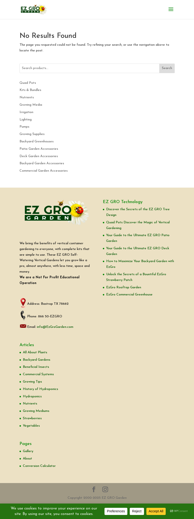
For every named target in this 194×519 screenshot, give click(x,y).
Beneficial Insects (36, 367)
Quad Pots (28, 83)
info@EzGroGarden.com (55, 327)
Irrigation (26, 112)
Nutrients (27, 97)
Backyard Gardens (36, 360)
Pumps (24, 127)
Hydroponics (32, 396)
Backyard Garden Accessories (42, 163)
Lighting (26, 119)
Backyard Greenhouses (37, 141)
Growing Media (31, 105)
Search (167, 68)
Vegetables (31, 426)
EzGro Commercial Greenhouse (129, 294)
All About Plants (35, 352)
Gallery (28, 451)
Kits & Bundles (30, 90)
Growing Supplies (32, 134)
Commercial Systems (38, 374)
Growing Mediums (36, 411)
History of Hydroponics (40, 389)
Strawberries (32, 418)
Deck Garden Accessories (39, 156)
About (27, 458)
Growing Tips (32, 382)
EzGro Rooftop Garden (123, 287)
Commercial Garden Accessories (44, 171)
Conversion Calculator (39, 466)
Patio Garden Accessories (39, 149)
